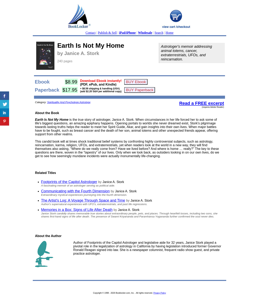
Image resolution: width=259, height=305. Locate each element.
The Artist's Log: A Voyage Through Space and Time (83, 200)
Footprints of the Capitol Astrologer (69, 182)
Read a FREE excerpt (201, 103)
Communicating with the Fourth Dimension (75, 191)
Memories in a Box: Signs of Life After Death (77, 210)
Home (169, 32)
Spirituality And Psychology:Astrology (68, 102)
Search (159, 32)
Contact (91, 32)
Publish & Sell (107, 32)
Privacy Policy (159, 293)
